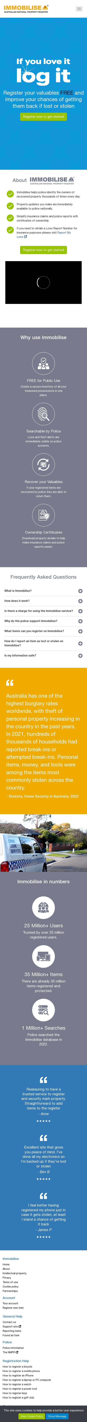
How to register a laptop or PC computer (27, 1380)
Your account (10, 1303)
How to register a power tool (20, 1388)
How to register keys (15, 1393)
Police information (13, 1348)
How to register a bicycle (17, 1366)
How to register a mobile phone (21, 1371)
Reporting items (12, 1331)
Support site (10, 1326)
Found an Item (11, 1335)
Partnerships (10, 1291)
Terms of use (10, 1282)
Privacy (7, 1277)
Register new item (13, 1307)
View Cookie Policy (32, 1416)
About (6, 1268)
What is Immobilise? (43, 591)
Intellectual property (14, 1273)
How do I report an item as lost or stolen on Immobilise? (43, 643)
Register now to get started (43, 116)
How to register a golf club (18, 1397)
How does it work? (43, 601)
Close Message (57, 1416)
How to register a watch (17, 1384)
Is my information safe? (43, 656)
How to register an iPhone (18, 1375)
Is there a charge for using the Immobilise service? (43, 611)
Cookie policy (10, 1286)
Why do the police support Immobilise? (43, 621)
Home (6, 1264)
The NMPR (9, 1352)
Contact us (9, 1322)
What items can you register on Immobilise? (43, 631)
